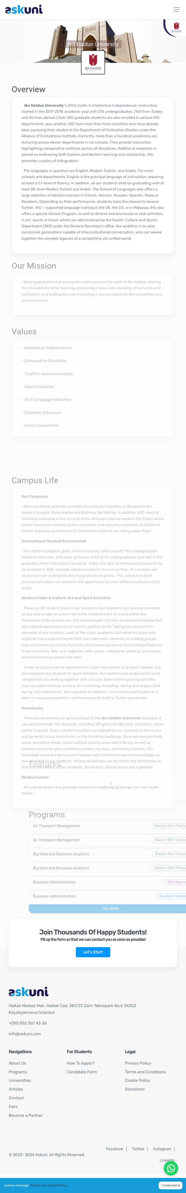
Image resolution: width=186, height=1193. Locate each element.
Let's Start (93, 952)
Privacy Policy (138, 1063)
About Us (17, 1063)
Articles (16, 1089)
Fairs (13, 1106)
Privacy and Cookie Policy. (49, 1185)
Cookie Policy (137, 1080)
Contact (16, 1097)
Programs (18, 1071)
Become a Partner (26, 1115)
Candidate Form (82, 1071)
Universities (20, 1080)
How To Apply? (80, 1063)
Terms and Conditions (145, 1071)
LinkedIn (167, 1160)
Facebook (115, 1149)
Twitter (138, 1149)
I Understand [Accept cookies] (170, 1185)
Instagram (162, 1149)
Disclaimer (135, 1089)
